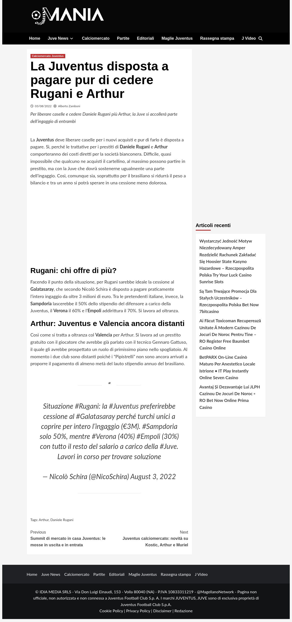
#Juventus (124, 409)
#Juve (168, 449)
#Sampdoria (160, 429)
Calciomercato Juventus (48, 58)
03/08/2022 (43, 109)
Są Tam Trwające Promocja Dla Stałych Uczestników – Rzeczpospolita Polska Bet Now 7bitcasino (229, 304)
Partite (123, 38)
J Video (249, 38)
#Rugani (87, 409)
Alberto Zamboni (69, 109)
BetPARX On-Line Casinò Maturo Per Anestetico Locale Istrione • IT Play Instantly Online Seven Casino (227, 370)
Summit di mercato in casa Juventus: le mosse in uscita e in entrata (70, 541)
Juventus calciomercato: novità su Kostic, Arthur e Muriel (148, 541)
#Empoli (148, 439)
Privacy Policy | (139, 614)
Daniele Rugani (62, 523)
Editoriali (145, 38)
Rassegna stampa (217, 38)
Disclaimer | (163, 614)
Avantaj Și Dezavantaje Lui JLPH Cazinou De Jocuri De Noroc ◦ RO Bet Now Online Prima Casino (230, 400)
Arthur (44, 523)
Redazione (183, 614)
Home (34, 38)
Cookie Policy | (113, 614)
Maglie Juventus (177, 38)
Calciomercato (96, 38)
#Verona (104, 439)
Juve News (61, 38)
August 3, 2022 (153, 479)
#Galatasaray (95, 419)
